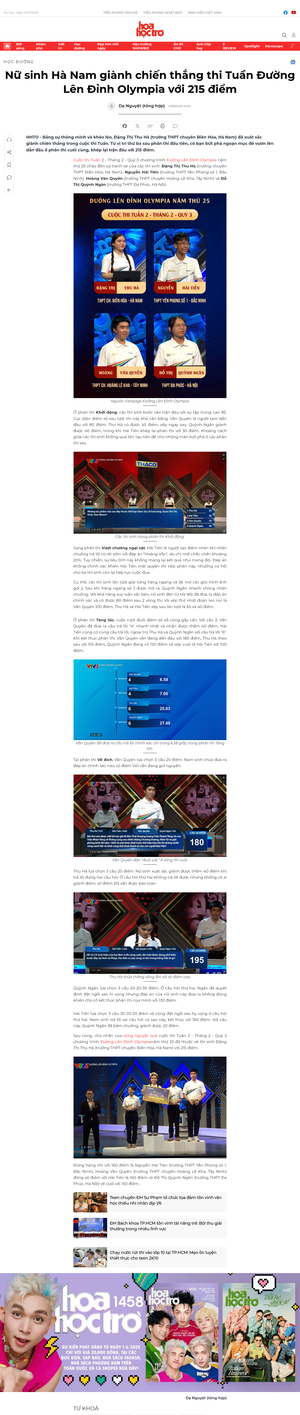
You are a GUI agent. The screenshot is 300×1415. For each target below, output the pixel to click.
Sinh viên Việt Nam (205, 13)
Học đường (79, 46)
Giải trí (61, 46)
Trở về (9, 190)
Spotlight (252, 46)
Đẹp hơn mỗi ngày (108, 46)
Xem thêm (292, 46)
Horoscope (274, 46)
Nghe (9, 139)
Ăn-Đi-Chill (178, 46)
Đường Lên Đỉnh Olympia (192, 160)
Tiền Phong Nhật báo (162, 13)
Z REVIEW (229, 46)
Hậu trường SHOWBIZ (142, 46)
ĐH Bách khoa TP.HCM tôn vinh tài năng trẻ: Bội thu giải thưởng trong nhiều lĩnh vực (166, 1226)
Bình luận (9, 177)
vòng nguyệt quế (140, 1035)
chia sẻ (124, 126)
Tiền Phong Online (120, 13)
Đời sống (20, 46)
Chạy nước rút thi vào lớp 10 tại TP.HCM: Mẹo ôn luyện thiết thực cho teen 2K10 (163, 1255)
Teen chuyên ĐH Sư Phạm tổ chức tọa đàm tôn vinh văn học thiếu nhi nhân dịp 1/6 (166, 1200)
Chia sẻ (9, 152)
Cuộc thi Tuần (86, 160)
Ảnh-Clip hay (203, 46)
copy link (150, 126)
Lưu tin (9, 165)
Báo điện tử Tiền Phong (150, 29)
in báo (162, 126)
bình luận (175, 126)
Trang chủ (7, 46)
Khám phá (41, 46)
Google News (292, 62)
